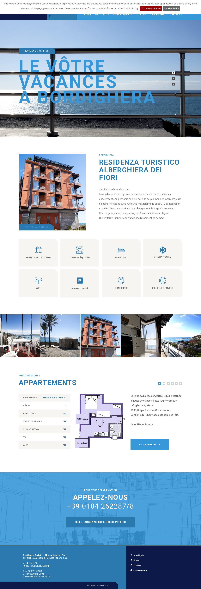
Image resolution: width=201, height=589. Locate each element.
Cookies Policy (171, 8)
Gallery (142, 14)
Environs (158, 14)
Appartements (123, 14)
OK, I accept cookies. (151, 8)
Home (87, 14)
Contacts (175, 14)
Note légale (137, 555)
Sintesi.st (104, 585)
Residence (102, 14)
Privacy (135, 560)
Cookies (136, 565)
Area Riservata (139, 570)
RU (50, 16)
